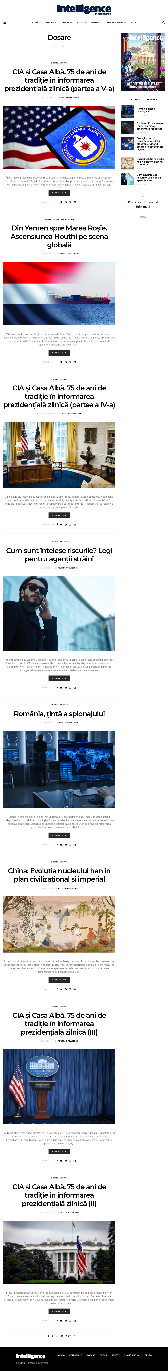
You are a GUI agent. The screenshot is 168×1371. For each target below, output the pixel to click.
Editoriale (49, 22)
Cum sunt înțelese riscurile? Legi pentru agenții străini (59, 554)
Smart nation (115, 22)
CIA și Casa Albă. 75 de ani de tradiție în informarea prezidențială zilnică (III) (59, 1023)
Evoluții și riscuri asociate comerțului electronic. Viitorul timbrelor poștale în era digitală (150, 144)
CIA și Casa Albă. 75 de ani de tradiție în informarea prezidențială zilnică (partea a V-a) (59, 80)
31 (62, 1336)
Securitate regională (63, 219)
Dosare (64, 22)
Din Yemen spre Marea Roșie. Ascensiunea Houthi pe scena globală (59, 236)
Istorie (63, 63)
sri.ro (134, 22)
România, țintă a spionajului (59, 714)
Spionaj (64, 542)
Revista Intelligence (69, 97)
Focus (80, 22)
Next (69, 1336)
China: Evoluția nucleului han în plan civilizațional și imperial (59, 875)
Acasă (35, 22)
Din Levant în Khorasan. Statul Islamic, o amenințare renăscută (150, 126)
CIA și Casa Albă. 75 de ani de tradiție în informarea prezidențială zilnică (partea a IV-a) (59, 396)
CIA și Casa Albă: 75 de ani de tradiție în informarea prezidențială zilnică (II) (59, 1195)
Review (95, 22)
